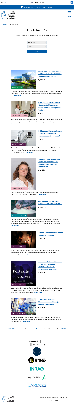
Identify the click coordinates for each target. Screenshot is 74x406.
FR (2, 2)
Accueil (5, 24)
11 (49, 329)
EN (5, 2)
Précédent (11, 329)
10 (44, 329)
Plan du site (63, 397)
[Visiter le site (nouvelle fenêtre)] (37, 343)
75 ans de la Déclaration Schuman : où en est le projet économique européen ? (48, 301)
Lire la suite (17, 95)
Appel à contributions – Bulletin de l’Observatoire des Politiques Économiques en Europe (49, 73)
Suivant (63, 329)
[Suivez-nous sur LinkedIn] (72, 2)
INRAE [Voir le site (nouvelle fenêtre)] (50, 7)
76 (57, 329)
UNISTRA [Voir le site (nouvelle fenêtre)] (37, 7)
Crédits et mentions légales (49, 397)
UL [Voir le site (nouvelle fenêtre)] (44, 7)
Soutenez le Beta (37, 2)
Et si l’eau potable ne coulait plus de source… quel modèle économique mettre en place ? (50, 133)
